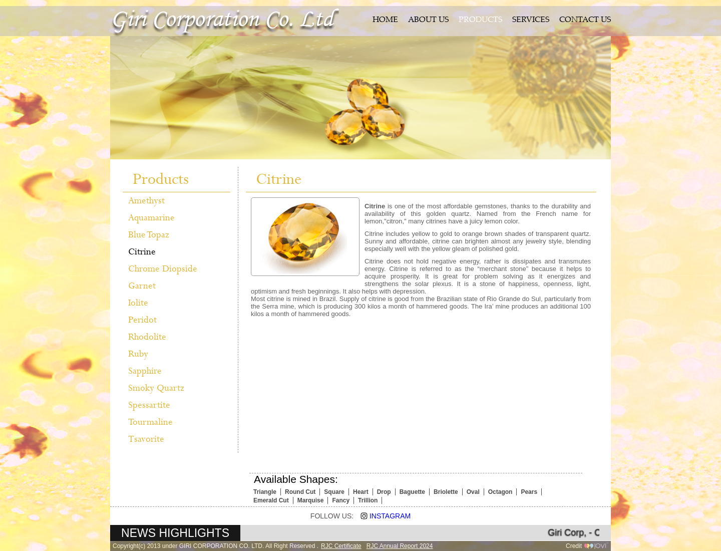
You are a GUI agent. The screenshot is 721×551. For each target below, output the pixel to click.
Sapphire (145, 371)
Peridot (142, 320)
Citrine (142, 252)
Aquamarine (151, 218)
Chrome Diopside (162, 269)
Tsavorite (146, 439)
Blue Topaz (148, 235)
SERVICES (530, 20)
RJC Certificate (341, 545)
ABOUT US (428, 20)
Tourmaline (150, 422)
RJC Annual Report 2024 (400, 545)
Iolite (138, 303)
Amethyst (146, 201)
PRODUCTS (480, 20)
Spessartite (149, 405)
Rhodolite (147, 337)
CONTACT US (585, 20)
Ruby (138, 354)
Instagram (382, 516)
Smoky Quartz (156, 388)
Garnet (142, 286)
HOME (385, 20)
